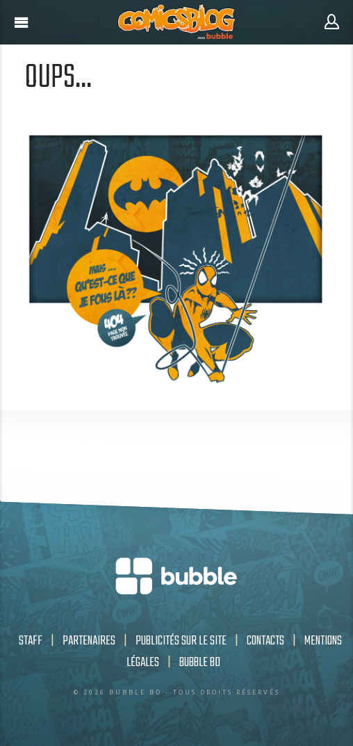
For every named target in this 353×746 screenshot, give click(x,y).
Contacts (265, 641)
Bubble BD (199, 662)
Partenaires (89, 641)
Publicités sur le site (181, 641)
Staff (30, 641)
